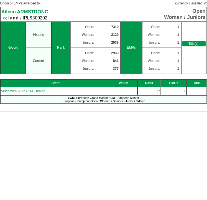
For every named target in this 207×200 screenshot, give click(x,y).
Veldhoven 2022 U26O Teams (23, 91)
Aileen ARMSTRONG (24, 11)
